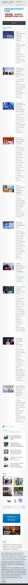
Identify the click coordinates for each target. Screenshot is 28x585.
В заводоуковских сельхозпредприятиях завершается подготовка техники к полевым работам (17, 444)
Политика (4, 2)
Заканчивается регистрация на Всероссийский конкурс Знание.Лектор (19, 341)
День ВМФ (13, 547)
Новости (13, 23)
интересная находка (7, 547)
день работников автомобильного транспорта (12, 544)
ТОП (6, 432)
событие (18, 547)
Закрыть (4, 581)
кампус (8, 549)
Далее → (19, 62)
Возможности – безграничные (9, 546)
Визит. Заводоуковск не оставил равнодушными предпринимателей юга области (16, 437)
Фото (4, 473)
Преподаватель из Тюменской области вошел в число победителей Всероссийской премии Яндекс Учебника (20, 390)
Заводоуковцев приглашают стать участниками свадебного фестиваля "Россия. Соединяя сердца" (17, 465)
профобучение (19, 546)
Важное (17, 431)
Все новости (5, 1)
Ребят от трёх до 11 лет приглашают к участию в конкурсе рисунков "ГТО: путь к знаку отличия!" (16, 451)
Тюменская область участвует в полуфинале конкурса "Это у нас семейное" (20, 290)
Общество (12, 1)
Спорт (10, 2)
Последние (11, 431)
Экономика (18, 1)
